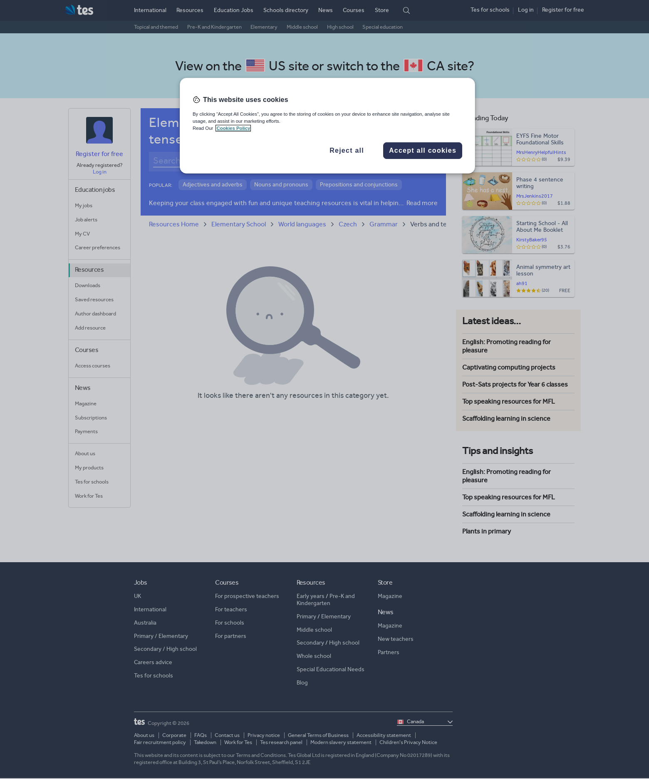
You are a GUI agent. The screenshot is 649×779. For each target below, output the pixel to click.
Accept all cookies (422, 150)
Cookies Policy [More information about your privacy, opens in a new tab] (233, 128)
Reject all (346, 150)
